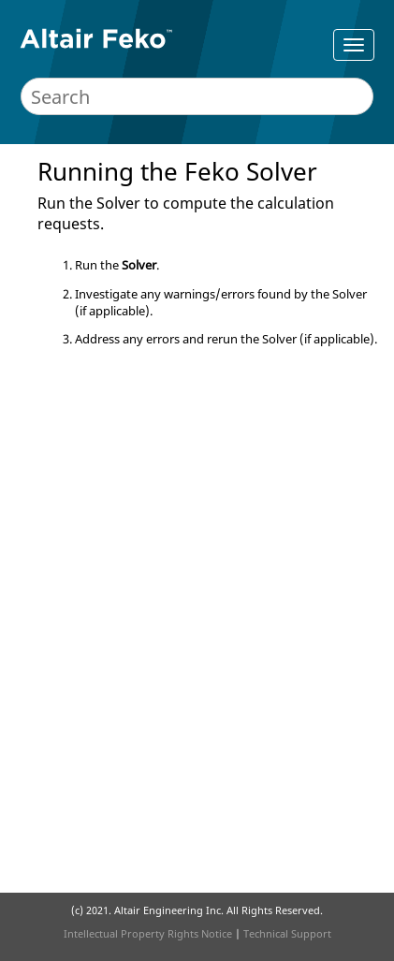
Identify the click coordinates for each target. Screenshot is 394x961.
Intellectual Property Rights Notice (148, 933)
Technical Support (287, 933)
